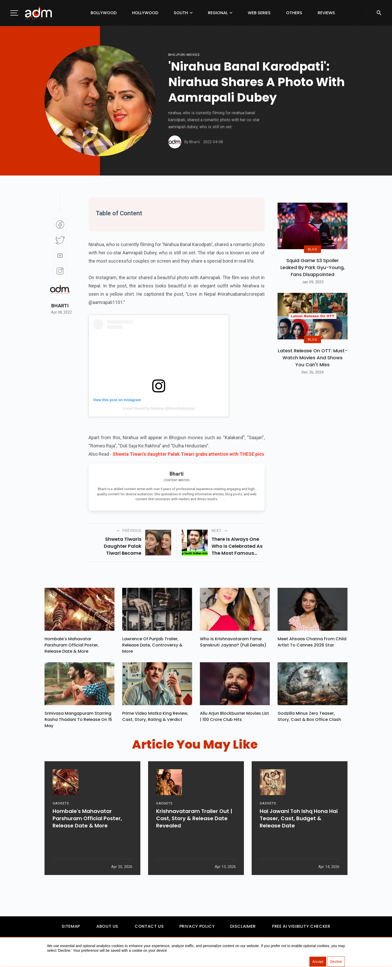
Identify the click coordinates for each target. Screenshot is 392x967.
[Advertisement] (19, 106)
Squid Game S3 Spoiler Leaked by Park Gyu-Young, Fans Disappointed (312, 267)
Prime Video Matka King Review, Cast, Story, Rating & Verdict (155, 719)
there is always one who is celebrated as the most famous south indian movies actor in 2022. (237, 546)
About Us (107, 929)
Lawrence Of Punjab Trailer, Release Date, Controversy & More (152, 646)
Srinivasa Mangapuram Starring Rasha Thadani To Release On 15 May (78, 722)
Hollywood (145, 13)
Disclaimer (243, 929)
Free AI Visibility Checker (301, 929)
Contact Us (149, 929)
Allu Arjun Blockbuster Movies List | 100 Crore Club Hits (234, 719)
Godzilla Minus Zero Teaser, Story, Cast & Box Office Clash (309, 719)
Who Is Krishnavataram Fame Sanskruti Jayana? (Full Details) (233, 643)
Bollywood (104, 13)
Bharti (60, 305)
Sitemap (71, 929)
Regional (218, 13)
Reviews (326, 13)
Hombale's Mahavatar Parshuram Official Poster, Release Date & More (72, 646)
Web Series (259, 13)
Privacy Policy (197, 929)
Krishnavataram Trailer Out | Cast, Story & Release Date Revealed (194, 839)
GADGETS (61, 824)
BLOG (312, 249)
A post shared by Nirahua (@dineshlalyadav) (158, 408)
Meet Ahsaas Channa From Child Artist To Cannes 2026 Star (312, 643)
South (181, 13)
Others (294, 13)
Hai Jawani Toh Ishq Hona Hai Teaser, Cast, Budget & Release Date (299, 839)
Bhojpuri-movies (184, 54)
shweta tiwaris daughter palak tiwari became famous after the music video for (120, 546)
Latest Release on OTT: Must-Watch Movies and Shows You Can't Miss (312, 357)
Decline (336, 962)
